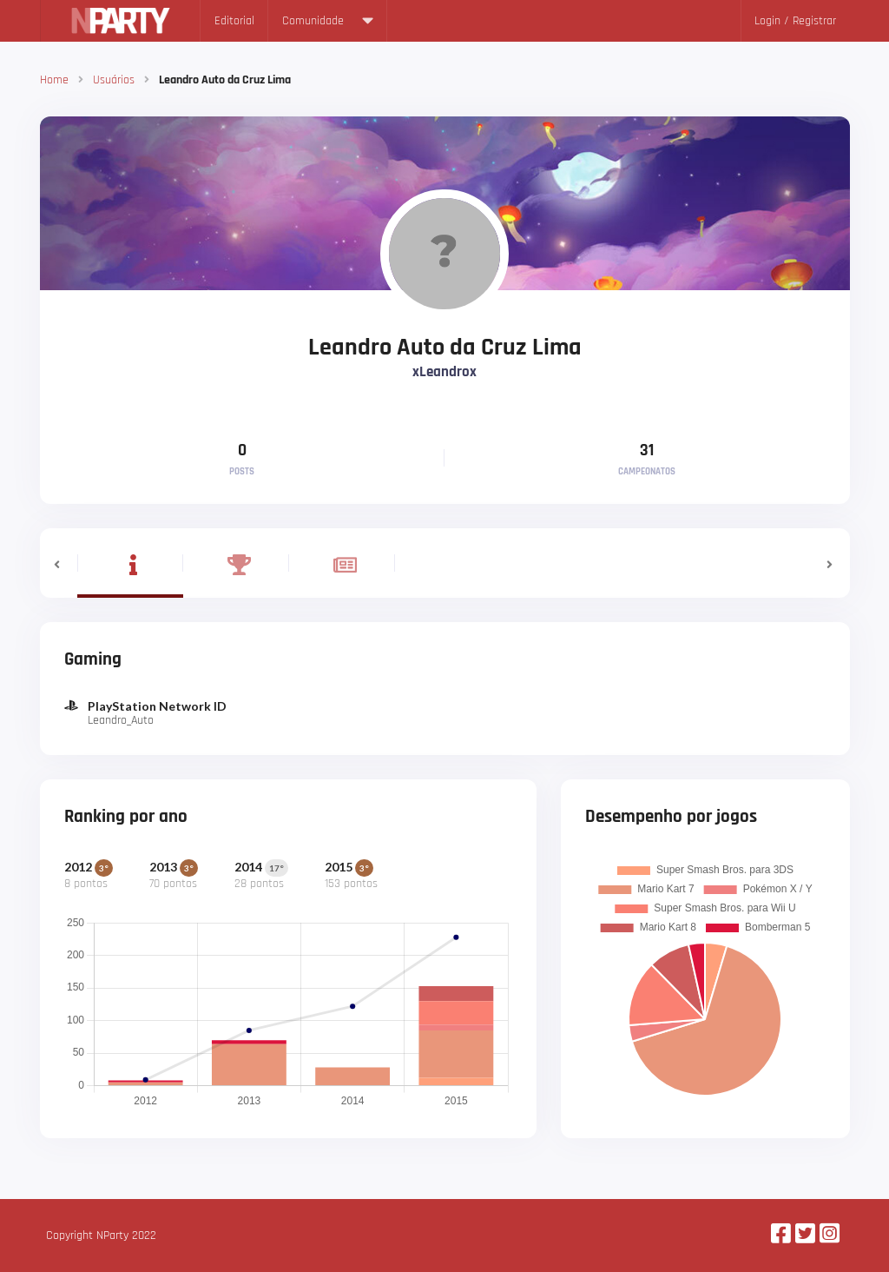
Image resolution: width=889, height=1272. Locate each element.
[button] (58, 563)
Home (54, 80)
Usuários (114, 80)
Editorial (234, 21)
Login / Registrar (795, 21)
